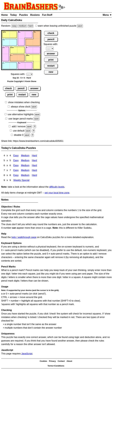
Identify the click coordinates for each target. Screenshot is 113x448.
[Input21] (5, 42)
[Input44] (29, 58)
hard (30, 26)
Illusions (35, 15)
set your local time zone (57, 193)
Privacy (52, 361)
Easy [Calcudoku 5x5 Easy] (16, 161)
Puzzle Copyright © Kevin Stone (21, 81)
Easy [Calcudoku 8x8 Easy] (16, 176)
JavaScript (26, 354)
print (10, 94)
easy (14, 26)
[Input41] (5, 58)
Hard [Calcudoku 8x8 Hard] (34, 176)
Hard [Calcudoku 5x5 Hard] (34, 161)
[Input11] (5, 34)
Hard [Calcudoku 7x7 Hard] (34, 171)
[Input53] (21, 65)
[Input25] (37, 42)
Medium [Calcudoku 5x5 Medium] (25, 161)
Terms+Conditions (56, 366)
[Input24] (29, 42)
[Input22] (13, 42)
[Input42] (13, 58)
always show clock (20, 106)
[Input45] (37, 58)
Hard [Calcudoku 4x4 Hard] (34, 156)
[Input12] (13, 34)
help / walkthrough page (23, 237)
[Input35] (37, 50)
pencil (21, 88)
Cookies (43, 361)
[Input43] (21, 58)
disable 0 (18, 135)
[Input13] (21, 34)
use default (18, 130)
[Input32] (13, 50)
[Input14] (29, 34)
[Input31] (5, 50)
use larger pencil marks (20, 118)
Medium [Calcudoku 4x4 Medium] (25, 156)
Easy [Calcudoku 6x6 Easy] (16, 166)
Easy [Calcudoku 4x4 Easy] (16, 156)
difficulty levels (56, 187)
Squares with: (18, 74)
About (69, 361)
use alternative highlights (21, 114)
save (80, 26)
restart (22, 94)
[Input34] (29, 50)
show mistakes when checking (24, 102)
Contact (61, 361)
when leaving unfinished (59, 26)
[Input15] (37, 34)
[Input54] (29, 65)
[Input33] (21, 50)
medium (22, 26)
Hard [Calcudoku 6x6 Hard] (34, 166)
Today (13, 15)
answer (34, 88)
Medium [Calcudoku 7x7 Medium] (25, 171)
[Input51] (5, 65)
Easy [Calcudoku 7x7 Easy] (16, 171)
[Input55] (37, 65)
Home (4, 15)
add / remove (18, 126)
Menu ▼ (107, 15)
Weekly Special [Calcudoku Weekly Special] (21, 181)
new (34, 94)
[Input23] (21, 42)
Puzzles (23, 15)
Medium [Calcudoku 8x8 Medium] (25, 176)
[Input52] (13, 65)
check (8, 88)
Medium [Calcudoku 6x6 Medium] (25, 166)
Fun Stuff (47, 15)
